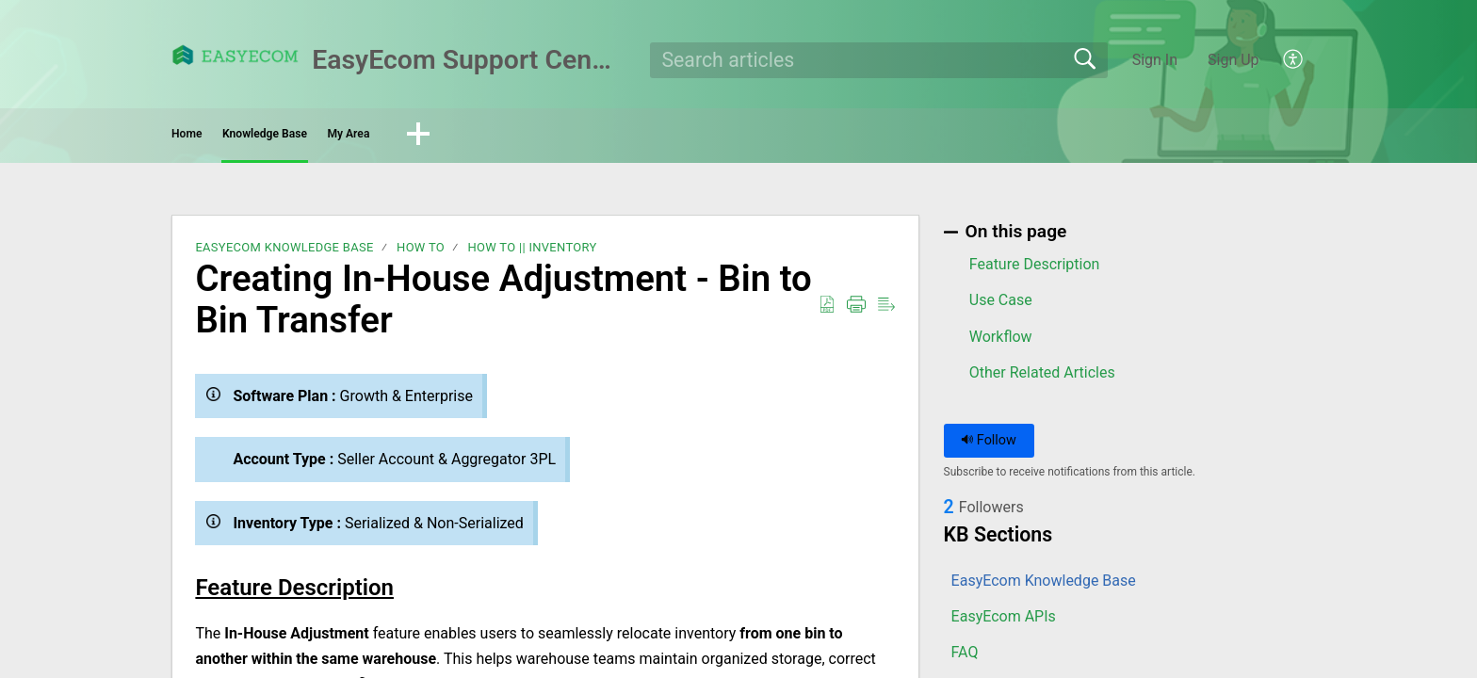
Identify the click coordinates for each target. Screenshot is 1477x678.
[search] (879, 60)
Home (224, 137)
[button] (1294, 60)
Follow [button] (988, 447)
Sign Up (1233, 60)
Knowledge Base (367, 137)
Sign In (1154, 60)
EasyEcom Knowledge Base (284, 254)
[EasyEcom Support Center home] (235, 55)
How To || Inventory (531, 254)
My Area (516, 137)
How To (421, 254)
